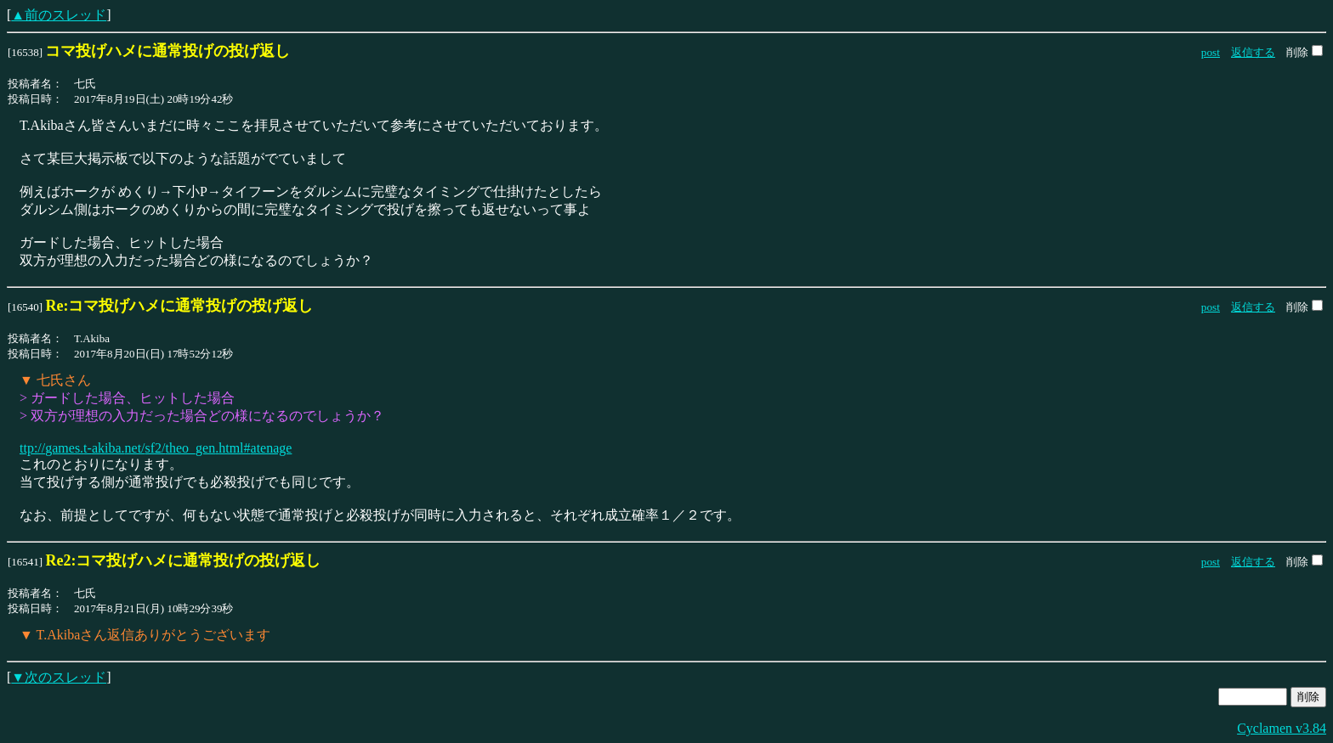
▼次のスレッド (58, 677)
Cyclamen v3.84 (1281, 728)
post (1210, 52)
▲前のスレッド (58, 15)
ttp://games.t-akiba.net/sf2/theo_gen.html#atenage (156, 448)
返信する (1253, 52)
